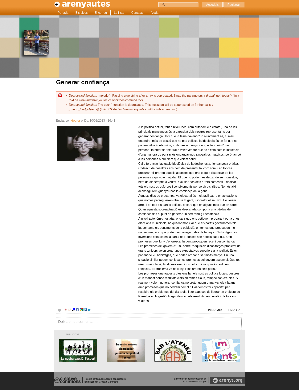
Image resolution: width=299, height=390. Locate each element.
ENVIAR (234, 310)
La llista (119, 12)
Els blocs (82, 12)
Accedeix (212, 4)
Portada (63, 12)
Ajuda (154, 12)
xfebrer (75, 120)
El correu (101, 12)
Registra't (233, 4)
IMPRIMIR (215, 310)
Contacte (137, 12)
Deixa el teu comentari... (149, 324)
